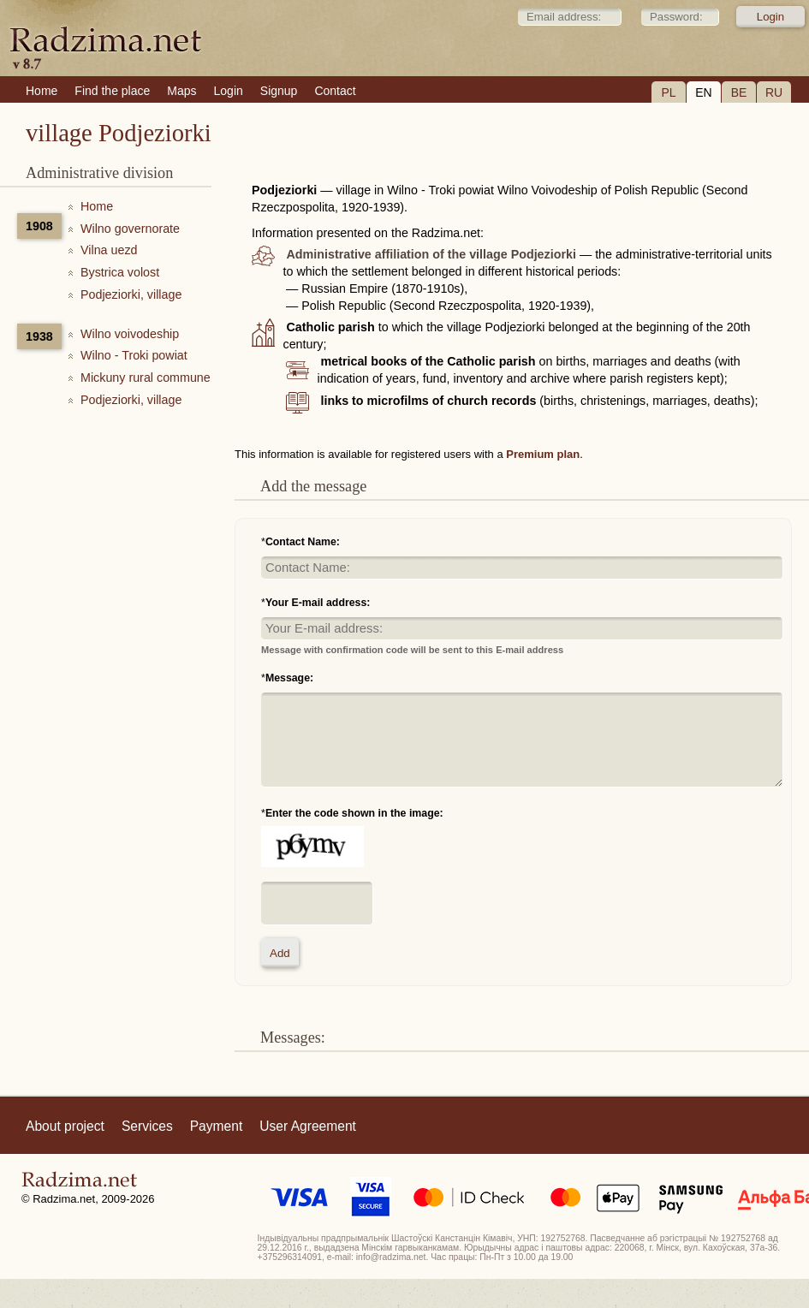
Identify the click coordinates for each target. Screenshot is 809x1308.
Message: (289, 678)
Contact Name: (302, 542)
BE (739, 92)
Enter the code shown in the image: (354, 813)
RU (773, 92)
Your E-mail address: (318, 603)
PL (668, 92)
